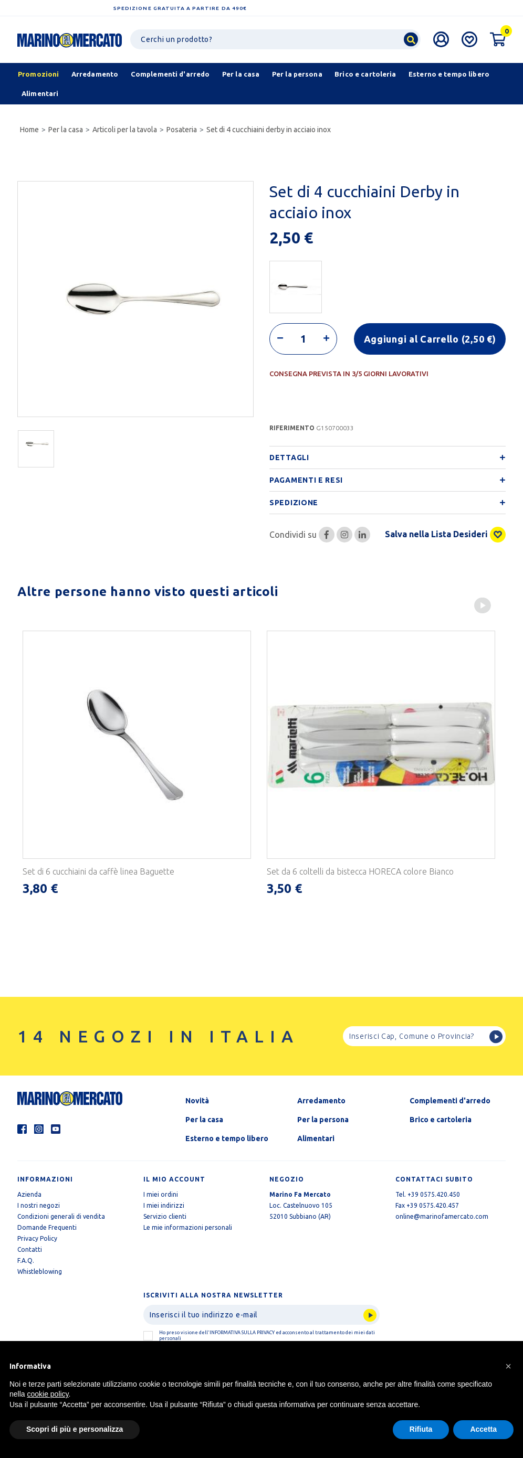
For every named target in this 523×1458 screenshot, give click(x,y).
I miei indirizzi (163, 1204)
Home (29, 129)
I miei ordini (160, 1193)
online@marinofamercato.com (441, 1215)
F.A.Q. (25, 1260)
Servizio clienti (164, 1215)
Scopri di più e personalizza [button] (74, 1429)
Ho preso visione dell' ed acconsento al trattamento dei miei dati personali (267, 1334)
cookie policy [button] (47, 1394)
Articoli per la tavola (124, 129)
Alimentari (315, 1138)
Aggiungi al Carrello (430, 338)
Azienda (29, 1193)
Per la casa (65, 129)
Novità (197, 1100)
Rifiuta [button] (421, 1429)
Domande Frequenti (47, 1226)
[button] (508, 1366)
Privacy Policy (37, 1237)
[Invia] (261, 1314)
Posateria (181, 129)
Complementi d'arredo (450, 1100)
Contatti (29, 1249)
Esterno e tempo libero (226, 1138)
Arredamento (321, 1100)
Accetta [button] (483, 1429)
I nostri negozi (38, 1204)
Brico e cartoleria (441, 1119)
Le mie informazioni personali (187, 1226)
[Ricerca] (275, 39)
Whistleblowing (39, 1271)
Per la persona (323, 1119)
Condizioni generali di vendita (61, 1215)
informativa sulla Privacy (242, 1332)
